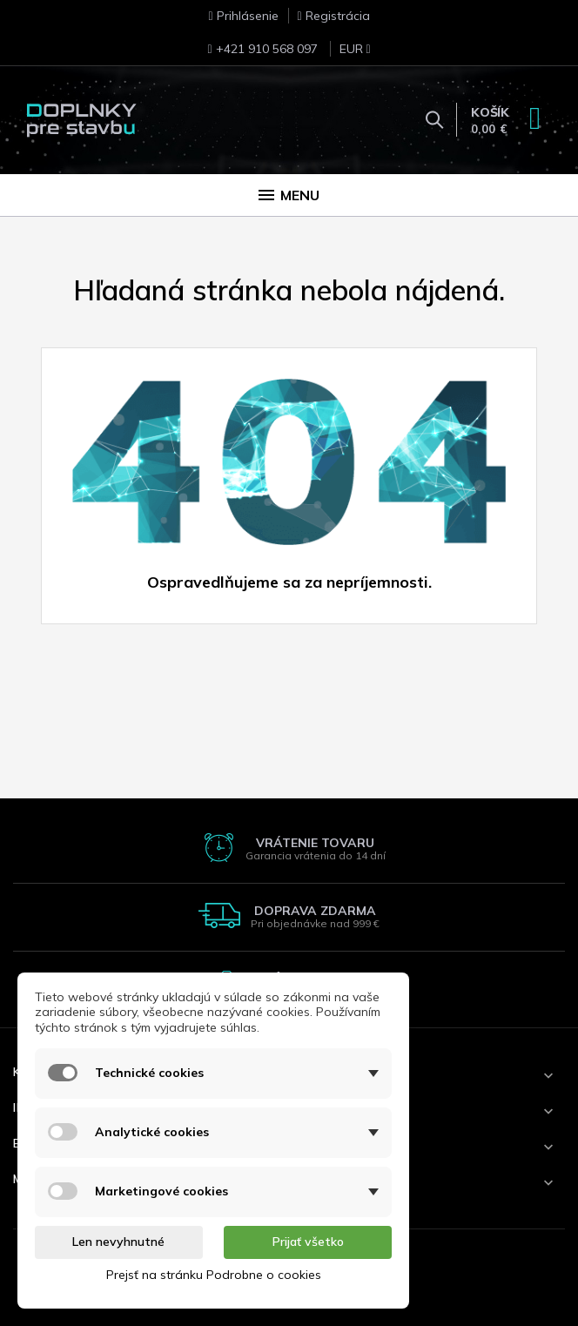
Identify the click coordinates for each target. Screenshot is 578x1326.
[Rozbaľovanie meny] (346, 54)
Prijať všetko (308, 1241)
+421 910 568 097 (262, 49)
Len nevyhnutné (118, 1241)
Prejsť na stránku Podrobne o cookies (213, 1274)
